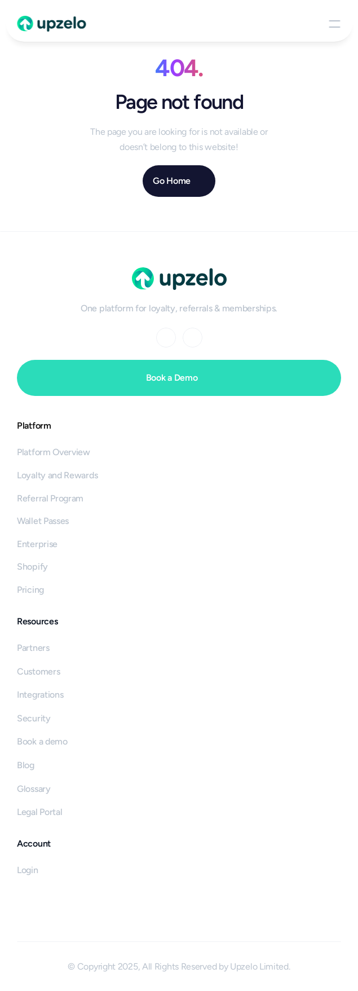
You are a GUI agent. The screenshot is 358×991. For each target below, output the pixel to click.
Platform (34, 425)
